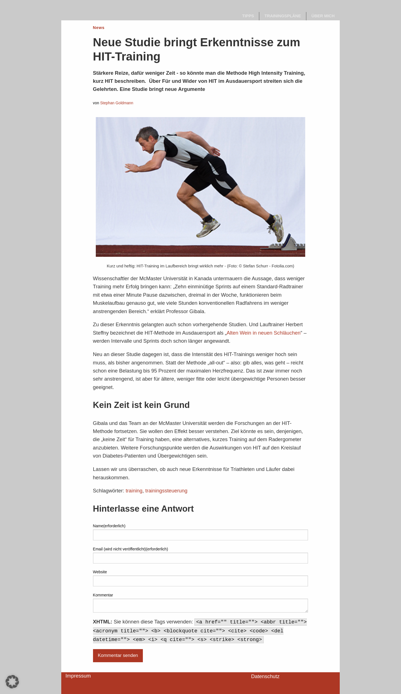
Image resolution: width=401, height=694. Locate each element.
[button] (12, 681)
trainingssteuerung (166, 491)
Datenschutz (265, 676)
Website (100, 572)
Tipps (248, 16)
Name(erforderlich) (109, 526)
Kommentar (103, 595)
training (134, 491)
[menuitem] (248, 16)
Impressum (78, 676)
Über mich (322, 16)
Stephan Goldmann (116, 103)
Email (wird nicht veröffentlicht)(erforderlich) (130, 549)
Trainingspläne (283, 16)
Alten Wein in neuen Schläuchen (264, 333)
